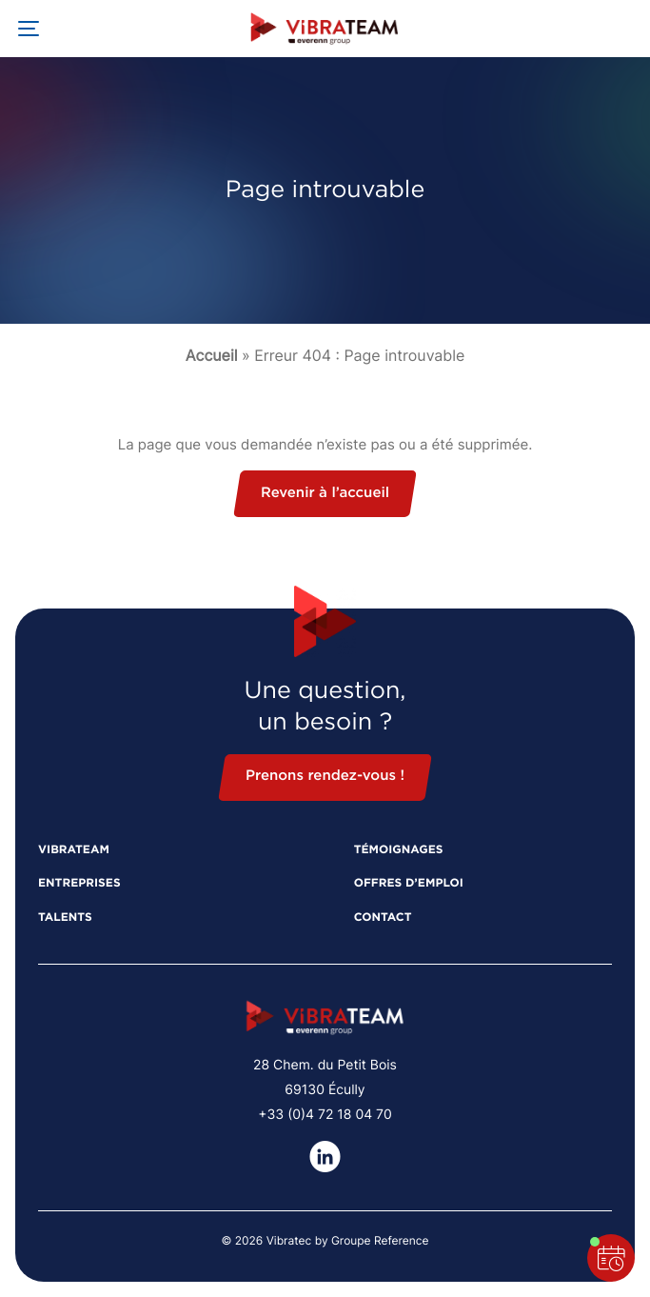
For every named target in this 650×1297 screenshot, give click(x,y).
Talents (65, 918)
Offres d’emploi (408, 883)
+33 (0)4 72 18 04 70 (324, 1115)
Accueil (212, 355)
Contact (383, 918)
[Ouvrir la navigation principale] (28, 28)
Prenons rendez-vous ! (325, 776)
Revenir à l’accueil (325, 494)
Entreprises (79, 883)
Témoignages (398, 850)
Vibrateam (73, 850)
